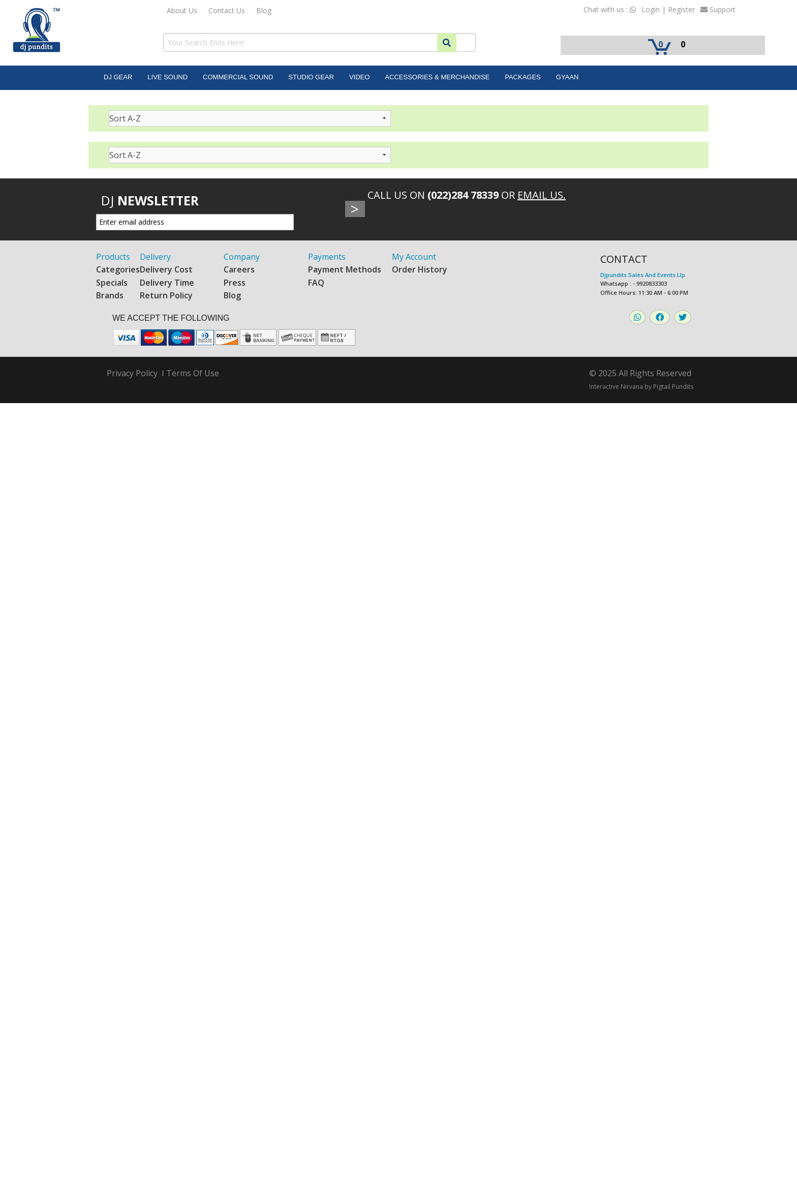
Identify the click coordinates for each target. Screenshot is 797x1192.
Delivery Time (167, 282)
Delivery (155, 256)
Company (242, 256)
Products (113, 256)
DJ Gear (118, 77)
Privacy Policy (132, 373)
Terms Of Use (192, 373)
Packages (523, 77)
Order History (419, 269)
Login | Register (668, 9)
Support (717, 9)
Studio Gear (311, 77)
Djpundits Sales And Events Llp (642, 275)
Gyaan (567, 77)
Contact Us (226, 10)
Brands (110, 295)
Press (235, 282)
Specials (112, 282)
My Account (414, 256)
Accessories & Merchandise (437, 77)
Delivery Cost (166, 269)
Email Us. (541, 195)
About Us (182, 10)
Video (359, 77)
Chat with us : (610, 9)
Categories (118, 269)
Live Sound (167, 77)
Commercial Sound (238, 77)
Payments (327, 256)
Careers (239, 269)
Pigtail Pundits (673, 386)
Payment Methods (344, 269)
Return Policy (166, 295)
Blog (263, 10)
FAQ (316, 282)
